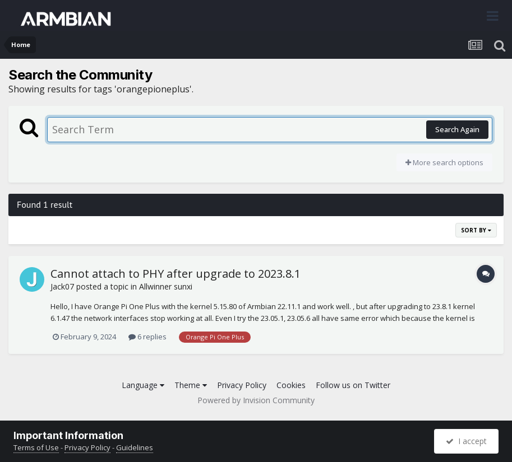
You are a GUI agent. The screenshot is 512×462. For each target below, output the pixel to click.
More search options (444, 162)
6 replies (147, 337)
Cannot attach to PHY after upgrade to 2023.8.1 (175, 273)
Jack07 (62, 286)
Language (143, 385)
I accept (466, 441)
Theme (190, 385)
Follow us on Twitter (353, 385)
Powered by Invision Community (256, 400)
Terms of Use (36, 447)
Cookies (291, 385)
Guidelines (134, 447)
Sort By (476, 230)
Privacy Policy (241, 385)
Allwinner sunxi (165, 286)
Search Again (457, 129)
